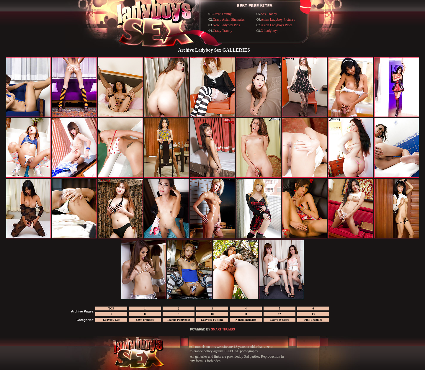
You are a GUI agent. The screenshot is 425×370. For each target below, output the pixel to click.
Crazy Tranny (222, 31)
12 (279, 314)
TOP (111, 308)
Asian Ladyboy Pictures (278, 19)
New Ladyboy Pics (226, 25)
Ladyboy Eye (111, 319)
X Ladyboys (269, 31)
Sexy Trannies (145, 319)
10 (212, 314)
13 (313, 314)
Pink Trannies (313, 319)
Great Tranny (222, 14)
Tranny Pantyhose (178, 319)
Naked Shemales (246, 319)
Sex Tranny (269, 14)
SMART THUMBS (223, 329)
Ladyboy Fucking (212, 319)
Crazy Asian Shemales (229, 19)
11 (245, 314)
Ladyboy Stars (279, 319)
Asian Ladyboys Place (276, 25)
